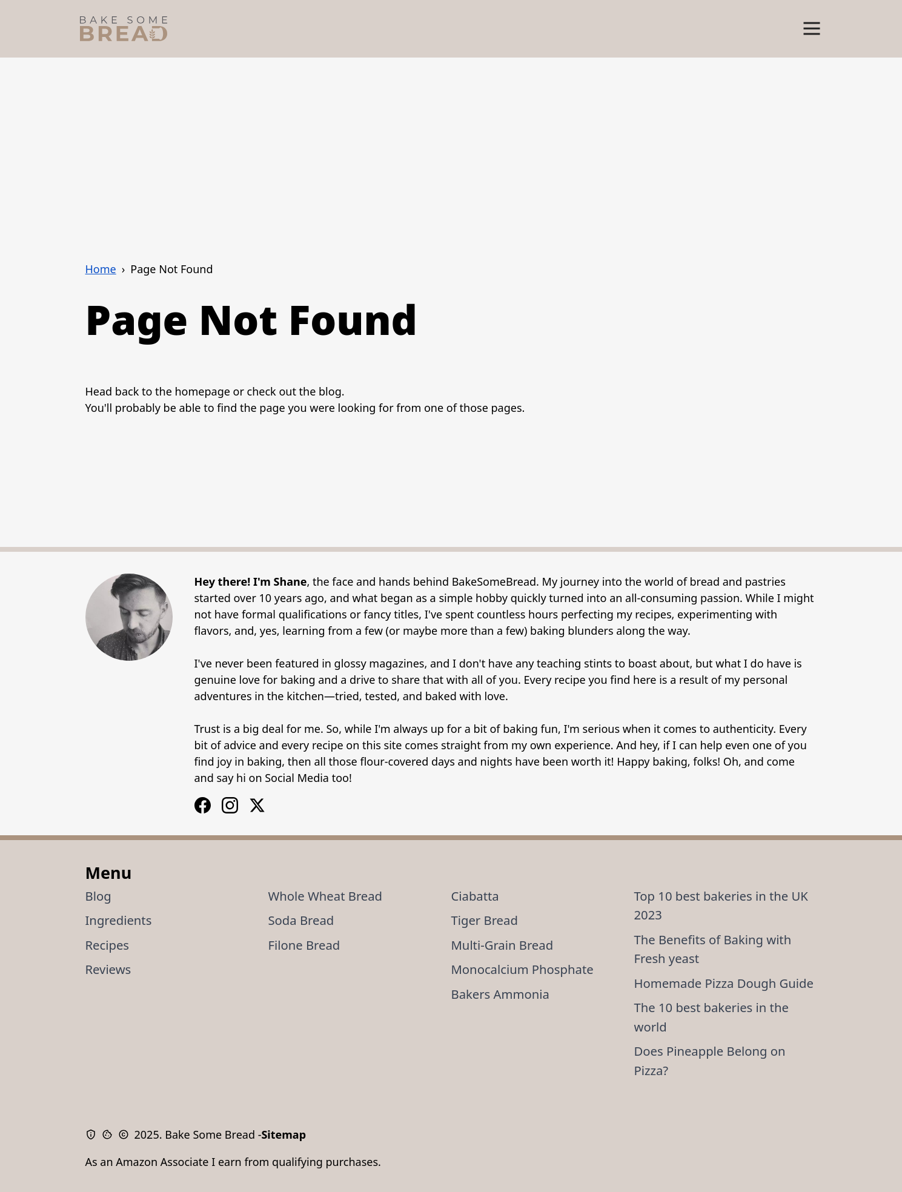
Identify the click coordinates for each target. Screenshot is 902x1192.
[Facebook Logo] (230, 805)
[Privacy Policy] (93, 1134)
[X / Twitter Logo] (257, 805)
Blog (98, 895)
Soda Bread (301, 920)
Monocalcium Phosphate (522, 969)
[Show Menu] (812, 28)
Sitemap (283, 1134)
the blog (320, 391)
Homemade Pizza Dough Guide (724, 983)
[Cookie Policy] (110, 1134)
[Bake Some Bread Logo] (123, 28)
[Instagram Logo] (202, 805)
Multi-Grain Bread (502, 944)
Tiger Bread (484, 920)
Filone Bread (304, 944)
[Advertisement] (451, 148)
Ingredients (118, 920)
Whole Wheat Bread (325, 895)
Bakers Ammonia (500, 993)
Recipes (107, 944)
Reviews (108, 969)
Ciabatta (475, 895)
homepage (202, 391)
